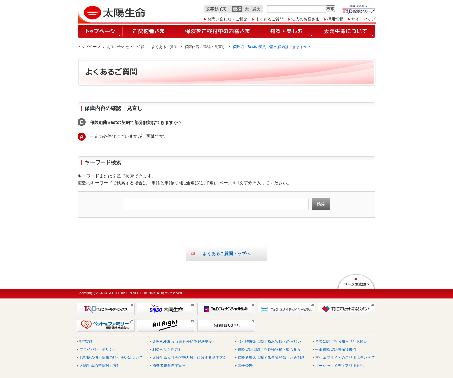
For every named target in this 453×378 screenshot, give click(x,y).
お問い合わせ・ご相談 (227, 19)
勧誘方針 (86, 341)
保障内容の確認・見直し (205, 47)
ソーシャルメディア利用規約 (339, 365)
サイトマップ (363, 19)
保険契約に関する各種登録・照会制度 (269, 349)
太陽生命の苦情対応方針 (99, 365)
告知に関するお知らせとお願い (341, 341)
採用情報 (335, 19)
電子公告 (245, 365)
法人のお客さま (305, 19)
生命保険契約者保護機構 (335, 349)
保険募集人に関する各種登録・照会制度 (271, 357)
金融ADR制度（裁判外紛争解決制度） (184, 341)
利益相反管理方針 (167, 349)
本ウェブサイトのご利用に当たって (345, 357)
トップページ (89, 47)
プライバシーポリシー (98, 349)
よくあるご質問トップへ (226, 253)
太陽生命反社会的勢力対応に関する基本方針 (189, 357)
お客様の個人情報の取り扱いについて (111, 357)
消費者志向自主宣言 (169, 365)
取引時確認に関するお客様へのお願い (269, 341)
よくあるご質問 (269, 19)
